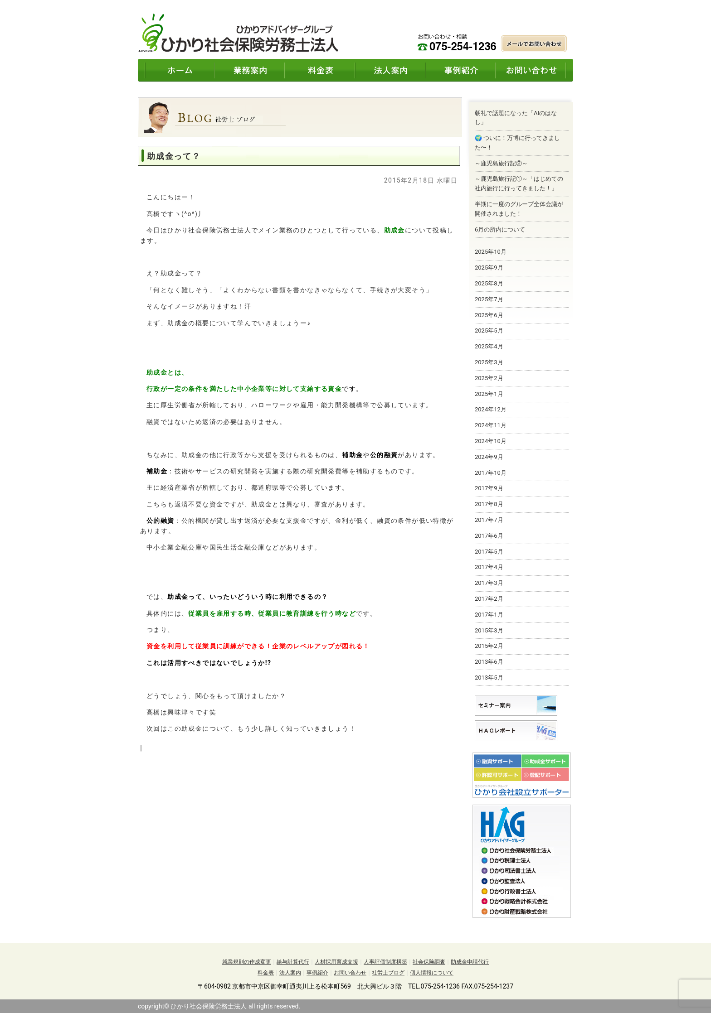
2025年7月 (489, 299)
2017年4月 (489, 567)
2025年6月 (489, 315)
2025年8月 (489, 283)
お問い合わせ (350, 973)
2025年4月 (489, 346)
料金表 (266, 973)
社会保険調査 (429, 962)
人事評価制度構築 (385, 962)
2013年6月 (489, 661)
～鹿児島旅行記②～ (501, 163)
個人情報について (431, 973)
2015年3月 (489, 630)
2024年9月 (489, 456)
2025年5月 (489, 330)
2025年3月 (489, 362)
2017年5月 (489, 551)
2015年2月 (489, 645)
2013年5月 (489, 677)
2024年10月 (490, 441)
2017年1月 (489, 614)
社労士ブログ (388, 973)
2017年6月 (489, 535)
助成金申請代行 (470, 962)
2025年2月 (489, 378)
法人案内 (290, 973)
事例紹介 (317, 973)
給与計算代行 (293, 962)
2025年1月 (489, 394)
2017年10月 (490, 472)
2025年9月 (489, 267)
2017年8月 (489, 504)
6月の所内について (500, 229)
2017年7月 (489, 519)
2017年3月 (489, 582)
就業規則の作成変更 (246, 962)
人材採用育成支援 (336, 962)
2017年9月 (489, 488)
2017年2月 (489, 598)
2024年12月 (490, 409)
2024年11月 (490, 425)
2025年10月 (490, 251)
